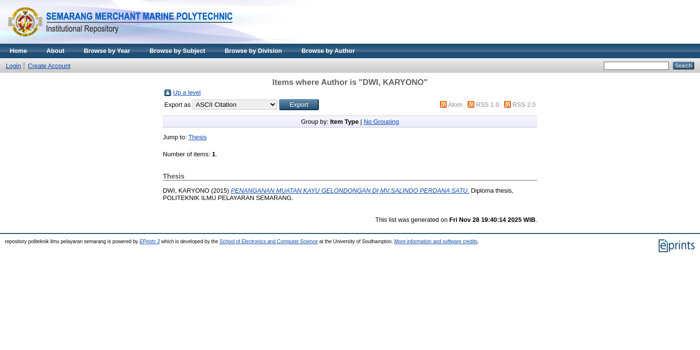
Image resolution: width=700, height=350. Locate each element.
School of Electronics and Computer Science (268, 241)
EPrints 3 (150, 241)
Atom (455, 104)
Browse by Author (328, 50)
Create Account (49, 65)
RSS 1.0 (487, 104)
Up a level (187, 92)
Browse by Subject (178, 50)
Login (13, 65)
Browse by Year (107, 50)
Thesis (197, 137)
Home (18, 50)
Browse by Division (253, 50)
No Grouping (381, 121)
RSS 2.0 (524, 104)
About (56, 50)
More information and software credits (435, 241)
